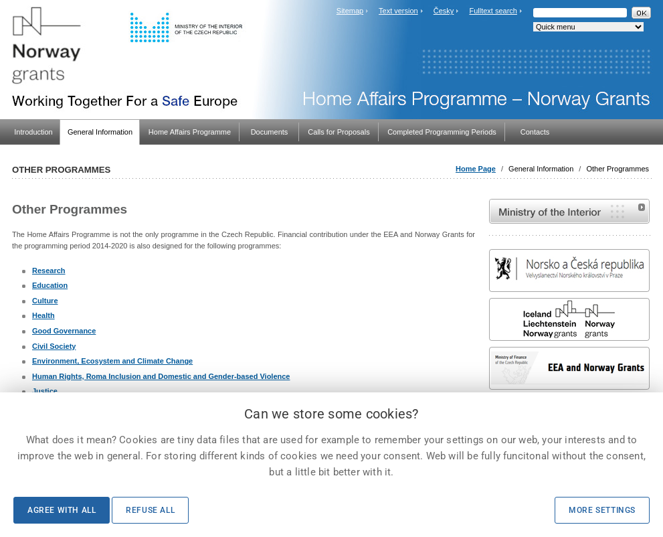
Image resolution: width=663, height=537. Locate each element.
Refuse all (150, 510)
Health (43, 315)
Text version (398, 11)
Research (49, 270)
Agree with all (61, 510)
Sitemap (350, 11)
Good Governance (64, 331)
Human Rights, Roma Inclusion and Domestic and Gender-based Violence (161, 376)
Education (50, 285)
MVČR (569, 211)
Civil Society (54, 346)
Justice (45, 391)
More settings (602, 510)
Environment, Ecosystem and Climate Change (112, 361)
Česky (444, 11)
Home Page (476, 169)
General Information (540, 169)
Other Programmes (617, 169)
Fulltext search (493, 11)
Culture (45, 301)
